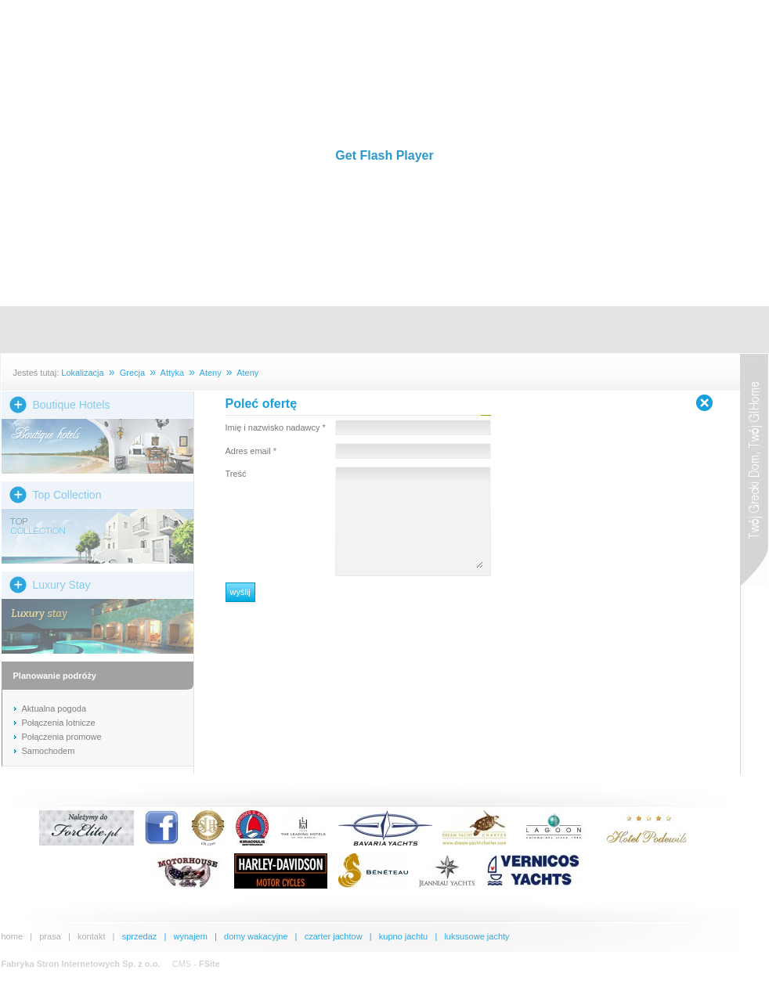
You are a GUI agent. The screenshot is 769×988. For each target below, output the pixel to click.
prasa (50, 936)
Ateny (211, 372)
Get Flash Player (384, 155)
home (12, 936)
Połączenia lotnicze (59, 722)
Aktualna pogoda (54, 708)
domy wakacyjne (255, 936)
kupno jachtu (403, 936)
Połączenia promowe (62, 736)
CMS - (196, 963)
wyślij (240, 592)
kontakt (91, 936)
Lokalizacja (82, 372)
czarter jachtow (334, 936)
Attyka (173, 372)
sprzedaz (139, 936)
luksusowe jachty (476, 936)
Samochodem (48, 750)
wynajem (190, 936)
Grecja (132, 372)
